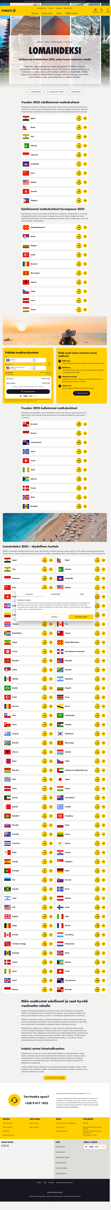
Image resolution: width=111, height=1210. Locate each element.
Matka (59, 13)
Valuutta (35, 13)
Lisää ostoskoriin (28, 391)
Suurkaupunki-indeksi (56, 92)
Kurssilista (6, 1131)
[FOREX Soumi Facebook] (2, 1146)
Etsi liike (51, 8)
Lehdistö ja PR (61, 1163)
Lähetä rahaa (47, 13)
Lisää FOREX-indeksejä (55, 1078)
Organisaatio (60, 1147)
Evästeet (39, 1182)
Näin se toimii (34, 1127)
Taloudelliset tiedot (62, 1157)
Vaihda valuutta (82, 393)
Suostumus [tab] (29, 594)
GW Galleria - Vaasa (90, 1135)
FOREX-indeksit (71, 13)
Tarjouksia (59, 8)
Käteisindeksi (36, 92)
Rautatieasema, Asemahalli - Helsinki (92, 1128)
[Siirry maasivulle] (85, 118)
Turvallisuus (51, 1182)
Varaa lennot (60, 1127)
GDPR (44, 1182)
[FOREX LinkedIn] (8, 1146)
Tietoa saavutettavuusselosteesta (64, 1182)
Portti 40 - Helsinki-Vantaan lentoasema (92, 1132)
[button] (68, 8)
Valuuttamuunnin (8, 1135)
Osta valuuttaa (8, 1123)
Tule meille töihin (62, 1168)
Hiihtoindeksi (76, 92)
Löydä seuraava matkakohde (65, 1123)
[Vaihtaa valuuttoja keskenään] (49, 364)
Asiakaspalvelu (41, 8)
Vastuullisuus (60, 1152)
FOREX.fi (40, 42)
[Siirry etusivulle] (8, 11)
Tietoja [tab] (82, 594)
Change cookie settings (54, 1192)
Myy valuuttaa (7, 1127)
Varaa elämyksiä (61, 1131)
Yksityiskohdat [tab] (55, 594)
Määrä (34, 359)
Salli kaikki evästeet (81, 617)
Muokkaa (55, 617)
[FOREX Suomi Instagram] (5, 1146)
